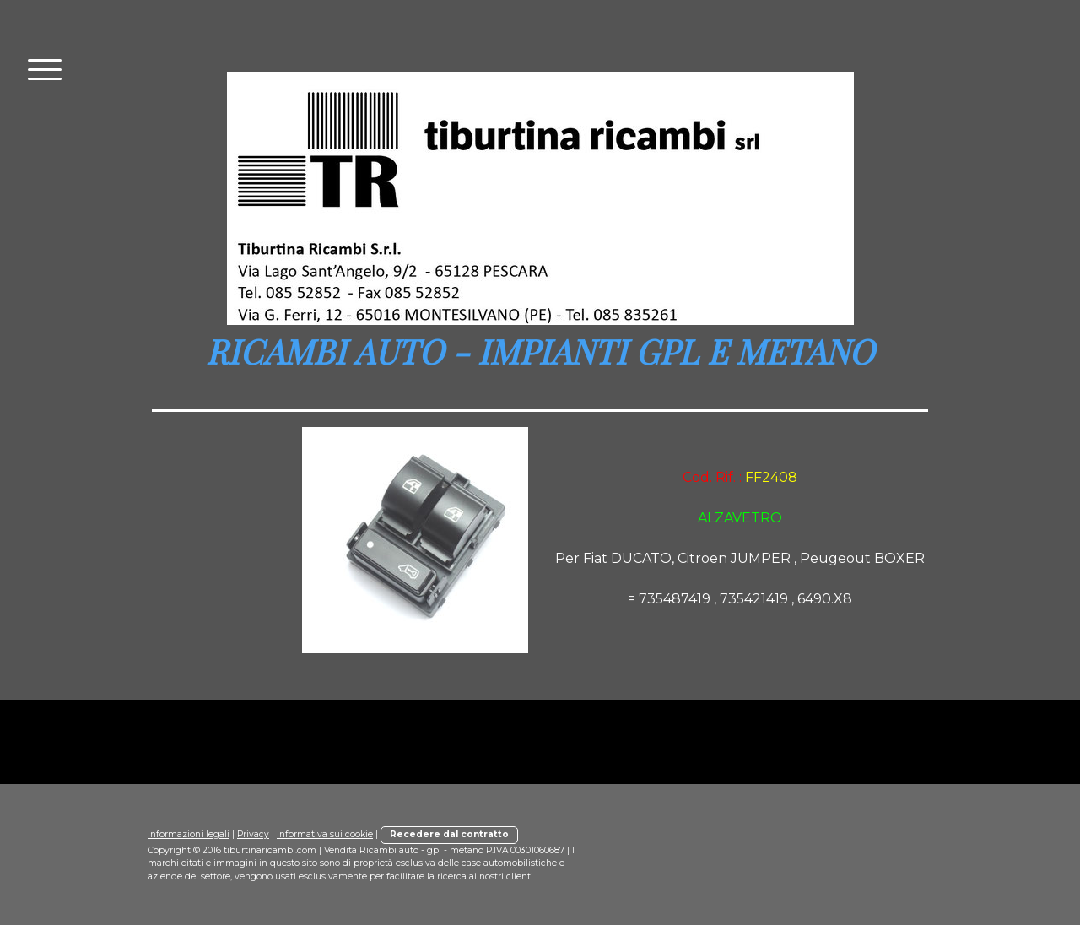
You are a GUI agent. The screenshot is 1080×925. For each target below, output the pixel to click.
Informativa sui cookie (325, 834)
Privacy (253, 834)
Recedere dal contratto (449, 834)
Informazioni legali (189, 834)
